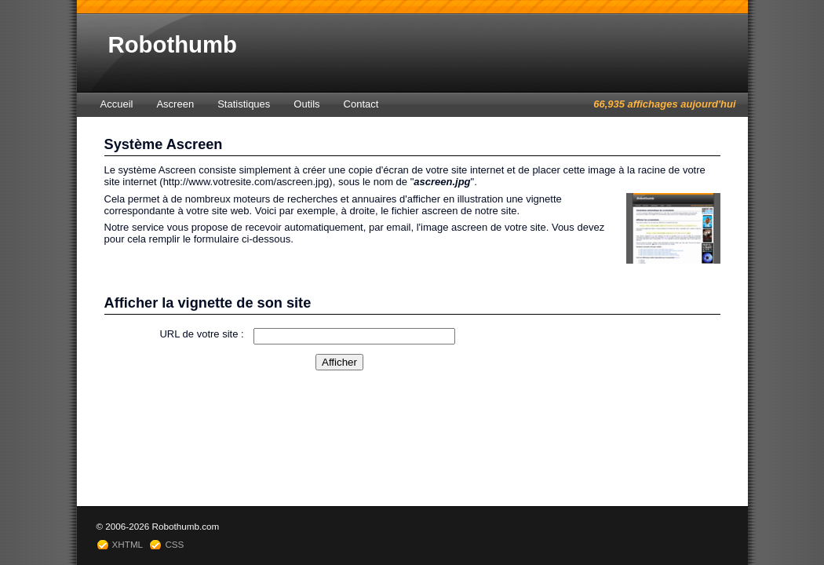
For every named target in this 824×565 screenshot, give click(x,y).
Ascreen (175, 104)
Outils (306, 104)
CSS (174, 544)
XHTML (128, 544)
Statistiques (243, 104)
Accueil (116, 104)
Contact (361, 104)
